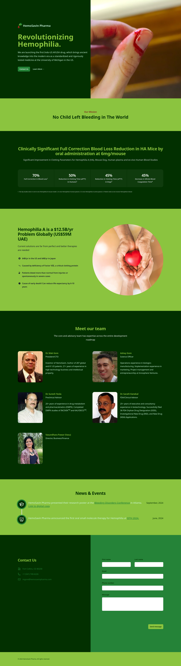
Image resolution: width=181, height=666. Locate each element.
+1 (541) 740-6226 (31, 574)
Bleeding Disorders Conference (112, 502)
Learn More (38, 69)
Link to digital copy (39, 506)
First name (106, 559)
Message (105, 595)
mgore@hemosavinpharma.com (37, 579)
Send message (156, 626)
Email (104, 571)
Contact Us (23, 69)
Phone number (108, 583)
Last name (139, 559)
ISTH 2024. (133, 518)
